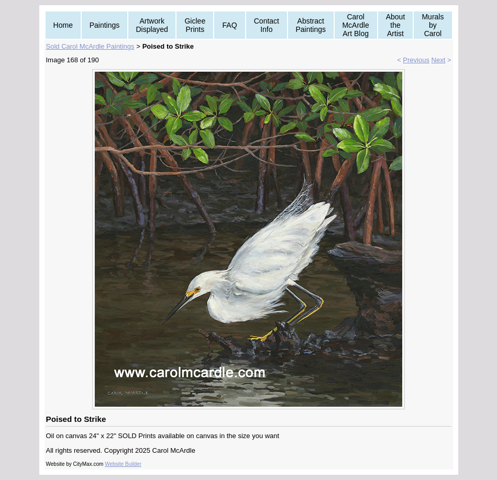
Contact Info (266, 25)
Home (63, 25)
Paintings (105, 25)
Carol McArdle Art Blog (355, 25)
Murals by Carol (433, 25)
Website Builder (123, 464)
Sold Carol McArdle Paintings (90, 46)
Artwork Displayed (152, 25)
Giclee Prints (194, 25)
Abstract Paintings (310, 25)
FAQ (230, 25)
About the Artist (395, 25)
